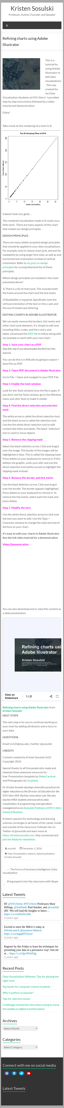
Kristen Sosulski (32, 8)
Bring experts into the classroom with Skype (30, 883)
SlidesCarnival (47, 776)
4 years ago (11, 917)
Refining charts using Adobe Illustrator (26, 707)
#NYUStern (30, 903)
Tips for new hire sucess (16, 998)
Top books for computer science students (26, 986)
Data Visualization (17, 853)
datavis (31, 853)
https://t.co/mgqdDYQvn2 (18, 933)
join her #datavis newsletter (19, 839)
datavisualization (45, 853)
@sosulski (53, 907)
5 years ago (11, 957)
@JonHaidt (20, 907)
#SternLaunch (11, 930)
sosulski (12, 848)
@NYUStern (15, 903)
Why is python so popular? (18, 992)
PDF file (33, 333)
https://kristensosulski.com (18, 835)
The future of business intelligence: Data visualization (30, 871)
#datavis (37, 930)
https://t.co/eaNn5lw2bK (17, 914)
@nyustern (26, 930)
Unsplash (32, 780)
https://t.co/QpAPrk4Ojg (22, 953)
